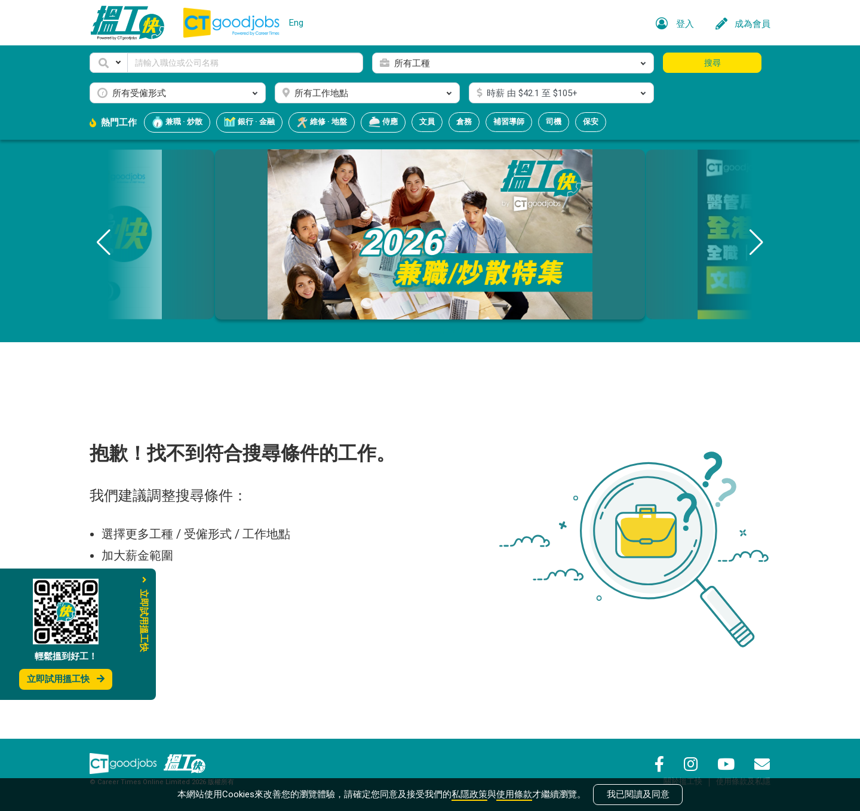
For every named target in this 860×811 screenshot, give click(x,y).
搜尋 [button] (712, 62)
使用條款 (514, 794)
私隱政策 (469, 794)
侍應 (383, 122)
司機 (553, 121)
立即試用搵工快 (66, 679)
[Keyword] (245, 63)
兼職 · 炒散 (177, 122)
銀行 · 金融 (249, 122)
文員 (427, 121)
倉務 (464, 121)
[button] (109, 63)
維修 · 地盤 (321, 122)
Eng (296, 22)
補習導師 (508, 121)
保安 (590, 121)
